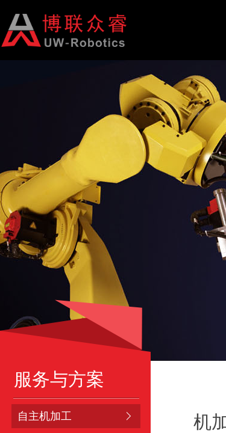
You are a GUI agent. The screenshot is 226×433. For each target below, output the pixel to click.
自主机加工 (44, 416)
